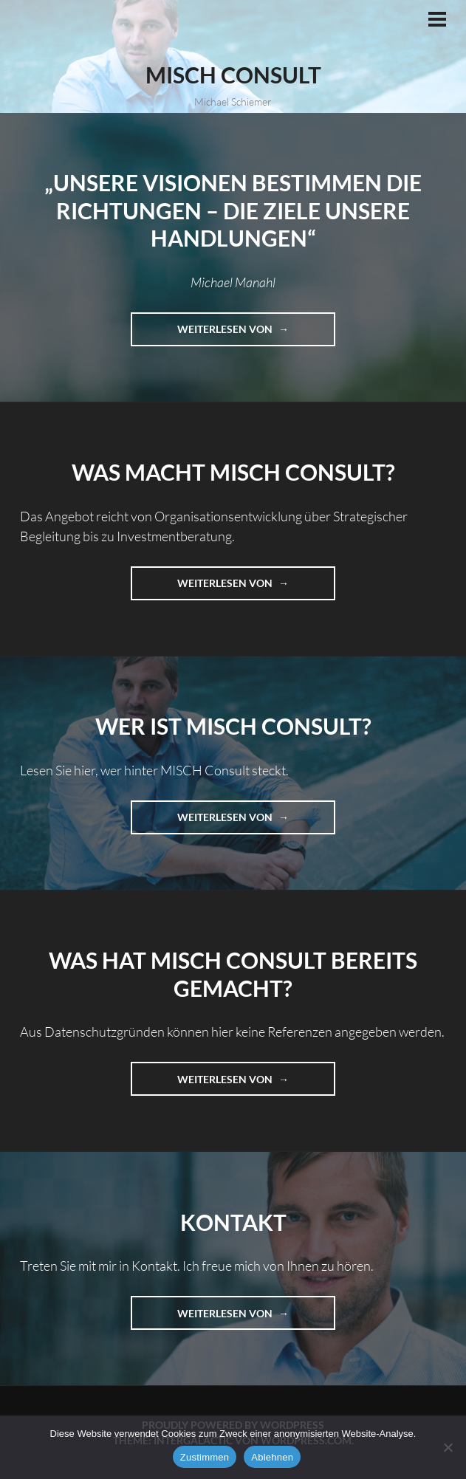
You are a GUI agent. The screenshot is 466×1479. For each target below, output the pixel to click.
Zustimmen (205, 1457)
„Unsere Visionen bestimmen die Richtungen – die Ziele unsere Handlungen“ (233, 210)
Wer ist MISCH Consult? (233, 726)
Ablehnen (272, 1457)
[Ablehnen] (447, 1447)
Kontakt (233, 1222)
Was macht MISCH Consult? (233, 472)
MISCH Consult (233, 74)
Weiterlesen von (256, 333)
